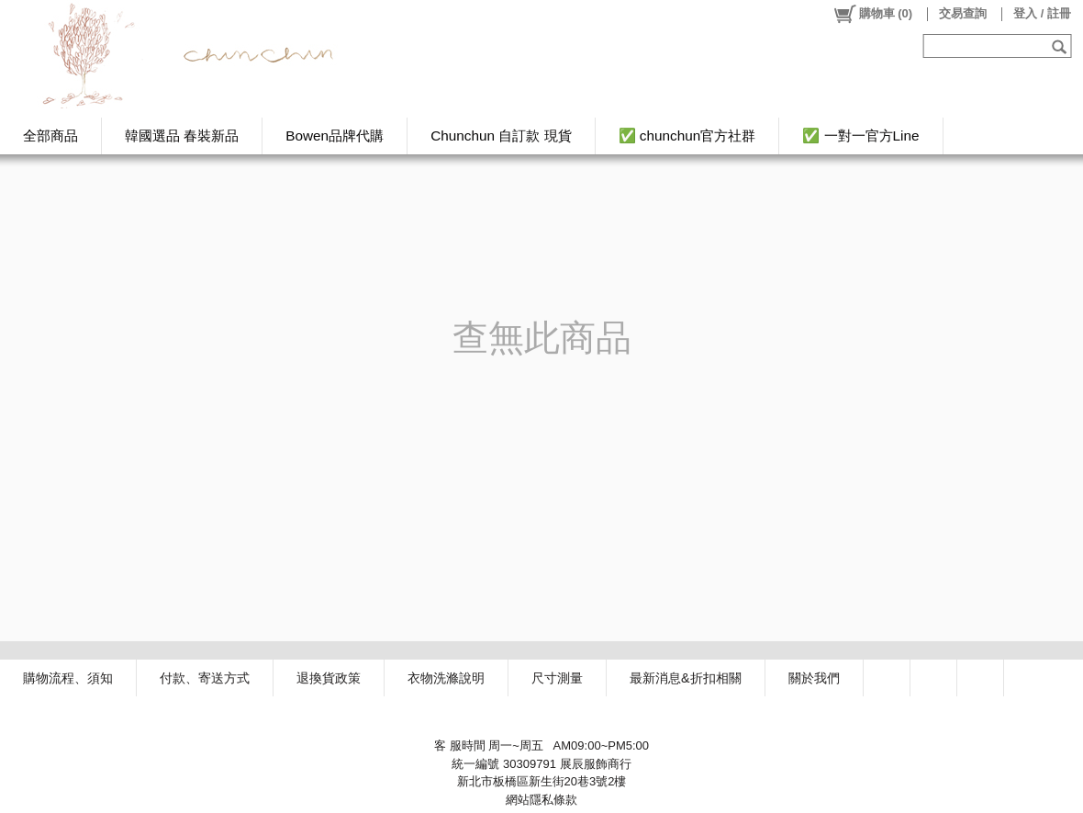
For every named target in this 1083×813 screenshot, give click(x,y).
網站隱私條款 (541, 800)
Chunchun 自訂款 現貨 (500, 135)
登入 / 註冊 (1042, 13)
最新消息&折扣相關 (686, 678)
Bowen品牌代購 (334, 135)
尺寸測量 (557, 678)
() (872, 14)
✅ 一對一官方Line (860, 135)
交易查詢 (963, 13)
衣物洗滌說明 (446, 678)
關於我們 (814, 678)
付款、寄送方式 (205, 678)
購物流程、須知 (68, 678)
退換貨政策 (328, 678)
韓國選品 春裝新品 (182, 135)
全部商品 (50, 135)
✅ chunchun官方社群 (687, 135)
